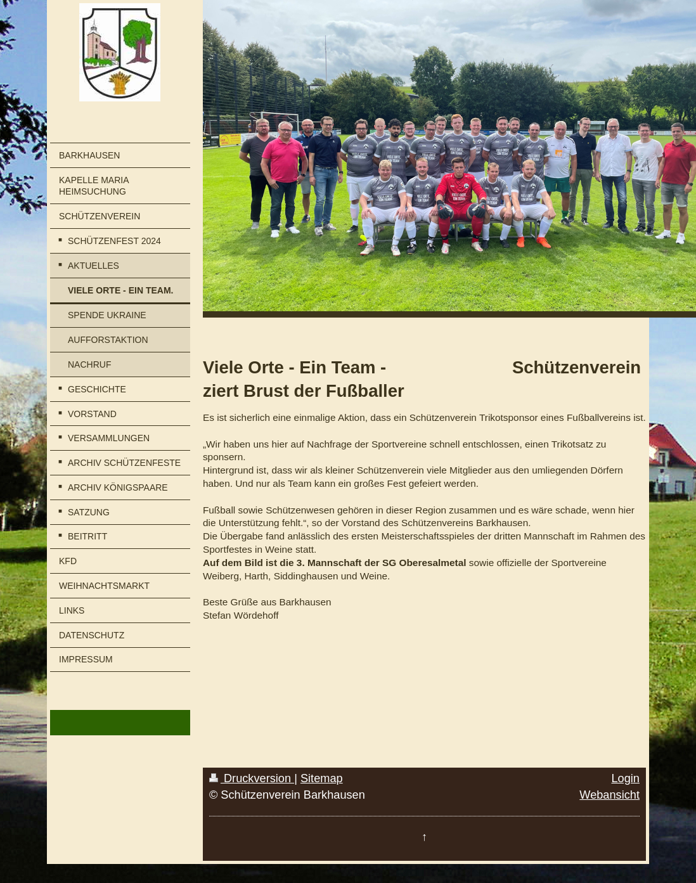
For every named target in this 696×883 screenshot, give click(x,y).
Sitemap (321, 778)
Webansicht (609, 795)
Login (625, 778)
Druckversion (251, 778)
